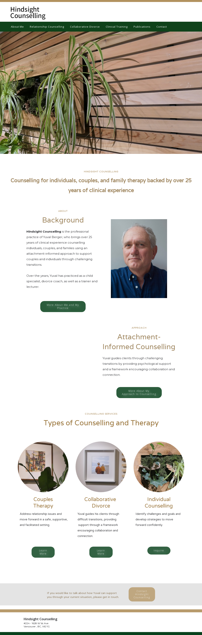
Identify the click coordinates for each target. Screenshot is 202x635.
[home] (25, 12)
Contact (161, 26)
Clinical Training (117, 26)
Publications (142, 26)
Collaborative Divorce (85, 26)
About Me (17, 26)
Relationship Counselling (47, 26)
